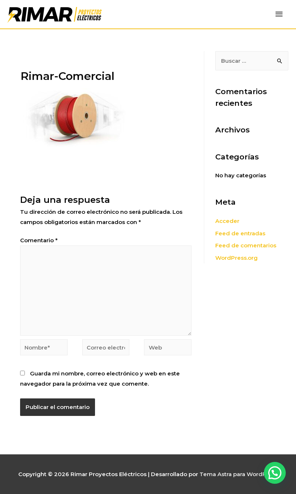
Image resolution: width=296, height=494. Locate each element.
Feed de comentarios (245, 245)
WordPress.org (236, 257)
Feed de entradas (240, 233)
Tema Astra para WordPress (239, 474)
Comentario (39, 240)
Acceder (227, 220)
